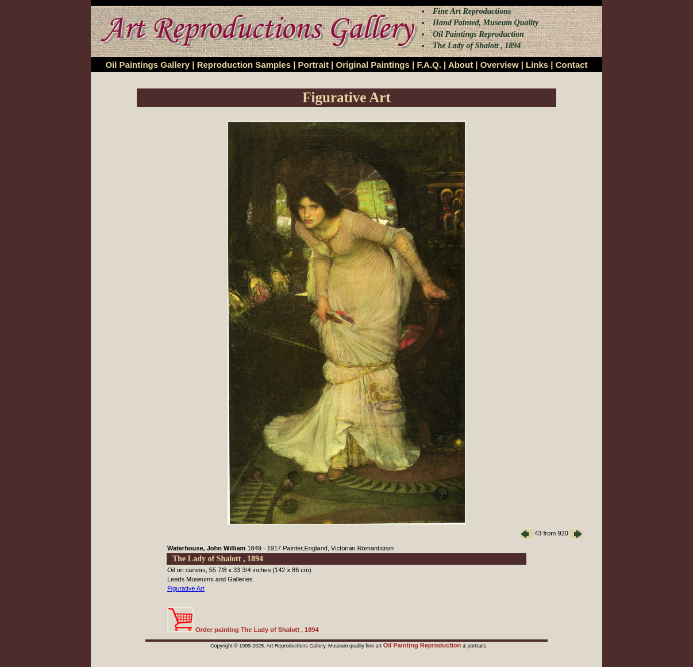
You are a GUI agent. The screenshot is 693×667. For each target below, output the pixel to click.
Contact (572, 65)
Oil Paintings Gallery (147, 65)
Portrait (313, 65)
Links (537, 65)
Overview (499, 65)
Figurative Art (186, 588)
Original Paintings (372, 65)
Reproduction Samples (244, 65)
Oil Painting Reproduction (423, 645)
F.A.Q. (429, 65)
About (460, 65)
